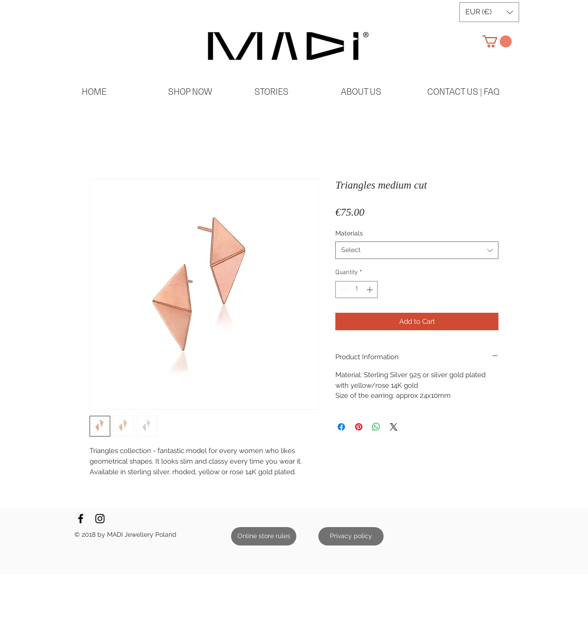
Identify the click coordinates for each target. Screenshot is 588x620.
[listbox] (489, 12)
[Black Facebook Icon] (80, 518)
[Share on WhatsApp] (376, 426)
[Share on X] (393, 426)
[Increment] (370, 289)
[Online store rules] (263, 536)
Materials (349, 233)
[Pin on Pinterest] (358, 426)
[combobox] (416, 250)
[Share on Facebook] (341, 426)
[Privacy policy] (351, 536)
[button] (489, 12)
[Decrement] (342, 289)
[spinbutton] (356, 289)
